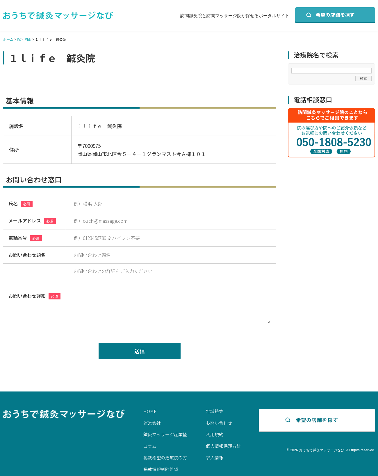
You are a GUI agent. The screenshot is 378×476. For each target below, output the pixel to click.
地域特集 (214, 411)
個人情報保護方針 (223, 446)
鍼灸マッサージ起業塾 (165, 434)
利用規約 (214, 434)
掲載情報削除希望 (160, 469)
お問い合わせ (219, 423)
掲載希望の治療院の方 (165, 457)
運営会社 (152, 423)
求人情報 (214, 457)
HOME (149, 411)
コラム (149, 446)
